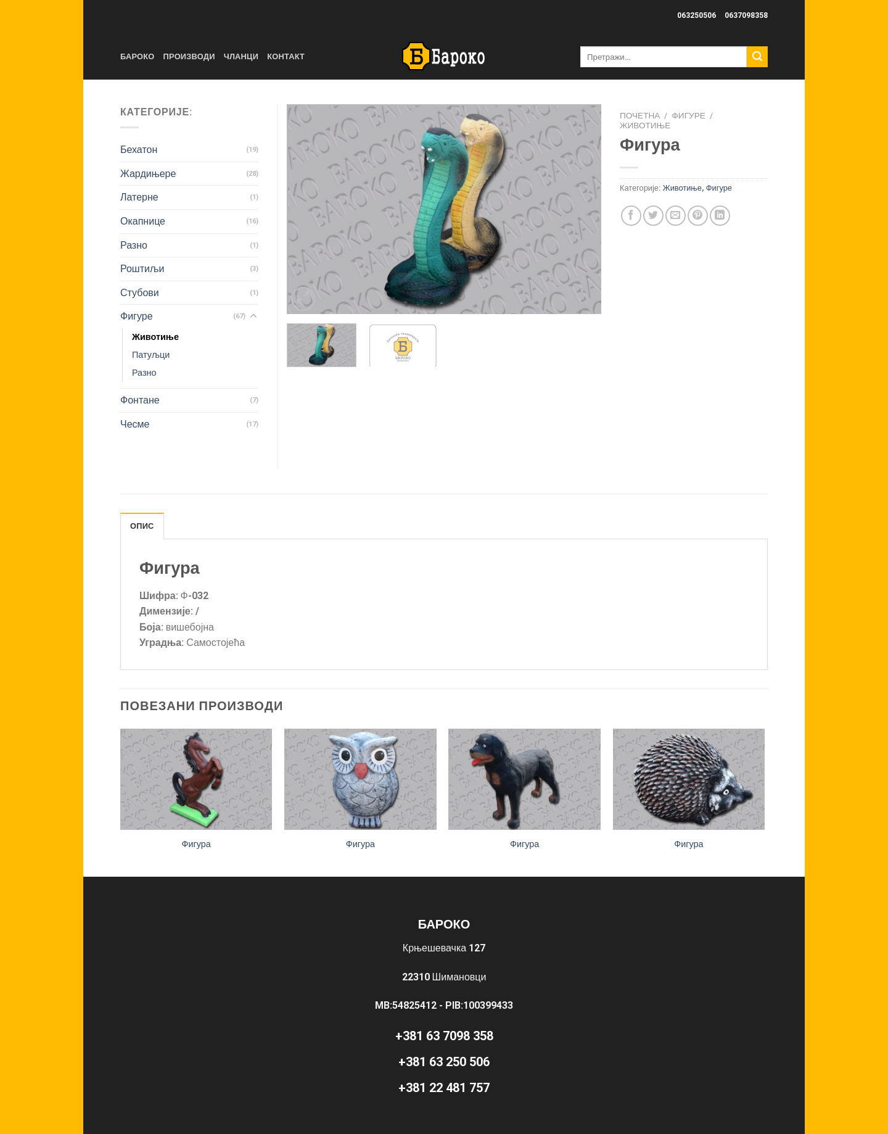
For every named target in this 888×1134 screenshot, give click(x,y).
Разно (133, 245)
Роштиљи (142, 269)
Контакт (286, 56)
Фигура (195, 844)
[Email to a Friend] (675, 215)
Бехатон (138, 149)
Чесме (134, 424)
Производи (189, 56)
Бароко (137, 56)
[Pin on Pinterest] (698, 215)
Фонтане (140, 400)
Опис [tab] (142, 526)
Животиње (645, 125)
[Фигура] (196, 779)
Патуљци (151, 355)
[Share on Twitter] (653, 215)
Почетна (640, 115)
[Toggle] (253, 316)
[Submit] (757, 56)
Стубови (139, 293)
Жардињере (148, 174)
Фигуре (688, 115)
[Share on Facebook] (631, 215)
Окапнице (142, 221)
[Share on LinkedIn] (720, 215)
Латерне (139, 197)
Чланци (241, 56)
